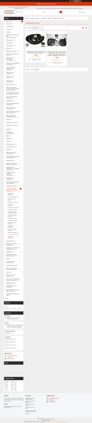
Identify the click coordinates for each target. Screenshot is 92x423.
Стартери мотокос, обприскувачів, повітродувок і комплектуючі (13, 168)
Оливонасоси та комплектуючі (10, 178)
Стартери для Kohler (12, 202)
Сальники (8, 272)
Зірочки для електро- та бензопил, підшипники (11, 269)
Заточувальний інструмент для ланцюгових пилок (12, 93)
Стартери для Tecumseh (11, 237)
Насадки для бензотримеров (9, 132)
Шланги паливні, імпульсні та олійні (13, 294)
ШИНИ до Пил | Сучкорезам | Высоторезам (13, 64)
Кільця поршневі (10, 241)
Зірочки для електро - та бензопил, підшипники (11, 164)
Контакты (43, 18)
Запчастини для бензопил (10, 73)
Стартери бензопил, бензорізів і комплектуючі (10, 174)
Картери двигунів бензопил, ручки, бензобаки (12, 157)
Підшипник (8, 138)
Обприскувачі (9, 100)
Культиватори (9, 42)
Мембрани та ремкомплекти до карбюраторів (12, 248)
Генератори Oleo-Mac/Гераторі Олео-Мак (11, 255)
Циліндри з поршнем (11, 186)
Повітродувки (9, 45)
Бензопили (8, 23)
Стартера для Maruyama (11, 194)
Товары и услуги (34, 18)
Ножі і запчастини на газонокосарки (11, 108)
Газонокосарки (9, 40)
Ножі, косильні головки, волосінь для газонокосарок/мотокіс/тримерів (12, 89)
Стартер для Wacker (12, 232)
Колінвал (8, 141)
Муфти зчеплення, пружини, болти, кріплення (12, 290)
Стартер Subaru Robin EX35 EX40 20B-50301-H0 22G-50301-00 (35, 52)
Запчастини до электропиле (9, 81)
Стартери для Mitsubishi (11, 226)
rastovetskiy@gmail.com (12, 355)
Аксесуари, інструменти (11, 265)
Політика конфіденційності (62, 421)
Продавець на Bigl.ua (46, 420)
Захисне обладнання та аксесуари (11, 97)
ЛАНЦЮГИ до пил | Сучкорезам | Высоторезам (10, 59)
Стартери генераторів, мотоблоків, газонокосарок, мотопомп (12, 190)
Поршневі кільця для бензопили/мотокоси (11, 116)
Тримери (8, 32)
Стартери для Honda (12, 196)
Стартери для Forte (12, 220)
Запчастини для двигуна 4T (11, 126)
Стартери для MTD (12, 218)
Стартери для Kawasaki (11, 205)
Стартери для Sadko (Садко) (12, 223)
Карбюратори (9, 160)
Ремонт (50, 18)
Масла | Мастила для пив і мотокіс (12, 54)
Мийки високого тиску (11, 51)
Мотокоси (8, 29)
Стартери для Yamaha (12, 207)
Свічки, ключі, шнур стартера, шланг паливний (10, 68)
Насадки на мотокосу (11, 122)
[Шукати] (61, 12)
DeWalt (8, 258)
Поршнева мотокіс (10, 144)
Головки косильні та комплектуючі (10, 262)
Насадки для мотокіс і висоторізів (11, 286)
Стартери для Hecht (12, 209)
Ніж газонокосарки (10, 146)
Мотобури (8, 129)
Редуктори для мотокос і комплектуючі (11, 244)
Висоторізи (8, 48)
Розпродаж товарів (10, 283)
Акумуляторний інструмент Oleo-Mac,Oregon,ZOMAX (12, 36)
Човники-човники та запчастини (10, 275)
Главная (26, 18)
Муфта (7, 136)
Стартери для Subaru (12, 234)
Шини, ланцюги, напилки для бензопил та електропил (13, 279)
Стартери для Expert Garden (12, 216)
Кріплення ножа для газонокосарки (10, 153)
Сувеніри (8, 119)
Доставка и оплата (58, 18)
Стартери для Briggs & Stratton (12, 230)
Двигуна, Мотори (10, 84)
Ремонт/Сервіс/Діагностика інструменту (12, 104)
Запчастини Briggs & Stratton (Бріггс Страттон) (12, 112)
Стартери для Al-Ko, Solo (12, 199)
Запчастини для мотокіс (10, 77)
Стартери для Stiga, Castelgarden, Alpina (12, 212)
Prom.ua (52, 419)
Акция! (6, 298)
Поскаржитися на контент (51, 421)
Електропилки (9, 26)
